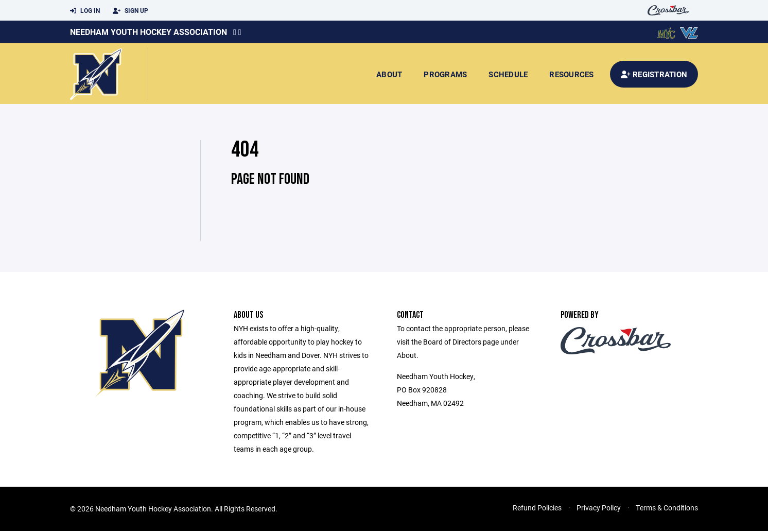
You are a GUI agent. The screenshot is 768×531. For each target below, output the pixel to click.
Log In (85, 10)
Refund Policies (537, 507)
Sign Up (130, 10)
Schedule (508, 74)
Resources (571, 74)
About (389, 74)
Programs (445, 74)
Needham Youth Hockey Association (148, 31)
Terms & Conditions (667, 507)
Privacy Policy (599, 507)
